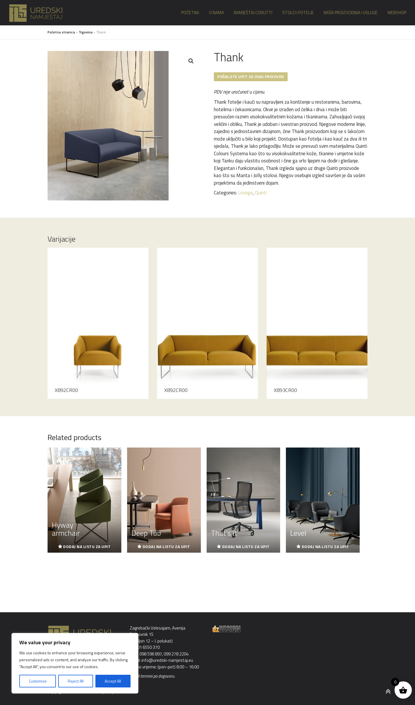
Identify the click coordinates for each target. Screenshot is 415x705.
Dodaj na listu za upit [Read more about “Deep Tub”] (166, 546)
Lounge (245, 193)
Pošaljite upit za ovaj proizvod (252, 77)
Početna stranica (61, 32)
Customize (38, 681)
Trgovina (86, 32)
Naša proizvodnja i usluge (351, 12)
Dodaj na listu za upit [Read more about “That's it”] (246, 546)
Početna (190, 12)
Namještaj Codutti (253, 12)
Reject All (76, 681)
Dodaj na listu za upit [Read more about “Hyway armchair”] (87, 546)
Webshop (396, 12)
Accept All (113, 681)
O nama (216, 12)
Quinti (261, 193)
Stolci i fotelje (298, 12)
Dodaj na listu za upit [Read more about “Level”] (325, 546)
